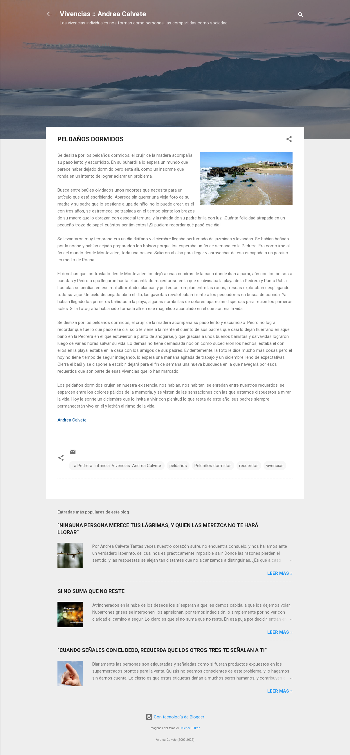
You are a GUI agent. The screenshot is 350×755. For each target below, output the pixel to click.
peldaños (178, 465)
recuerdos (249, 465)
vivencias (275, 465)
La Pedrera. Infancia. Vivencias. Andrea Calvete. (117, 465)
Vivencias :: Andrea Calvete (103, 14)
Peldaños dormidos (213, 465)
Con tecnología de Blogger (175, 717)
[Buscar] (300, 16)
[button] (289, 140)
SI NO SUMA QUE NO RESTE (91, 591)
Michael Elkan (190, 728)
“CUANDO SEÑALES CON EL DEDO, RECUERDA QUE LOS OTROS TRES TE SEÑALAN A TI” (162, 650)
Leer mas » (280, 573)
